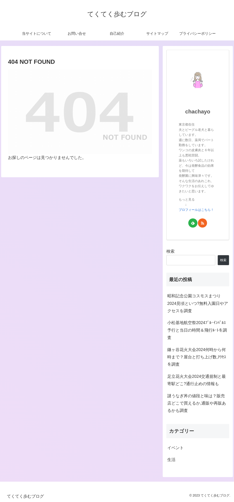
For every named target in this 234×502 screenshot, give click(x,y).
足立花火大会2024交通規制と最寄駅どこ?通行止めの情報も (196, 380)
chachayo (197, 111)
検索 (170, 251)
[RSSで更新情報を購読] (202, 223)
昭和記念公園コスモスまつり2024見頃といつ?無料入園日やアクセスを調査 (197, 303)
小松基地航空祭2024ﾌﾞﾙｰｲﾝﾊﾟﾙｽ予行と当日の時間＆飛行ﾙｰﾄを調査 (197, 330)
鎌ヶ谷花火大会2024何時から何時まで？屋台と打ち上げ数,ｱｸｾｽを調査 (196, 357)
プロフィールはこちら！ (196, 210)
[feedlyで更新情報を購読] (192, 223)
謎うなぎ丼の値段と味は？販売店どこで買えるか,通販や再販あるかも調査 (196, 403)
